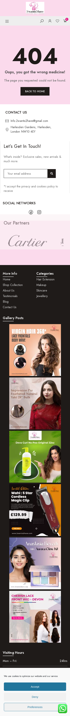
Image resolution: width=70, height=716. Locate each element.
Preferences (35, 707)
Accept (35, 686)
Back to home (35, 91)
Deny (35, 696)
